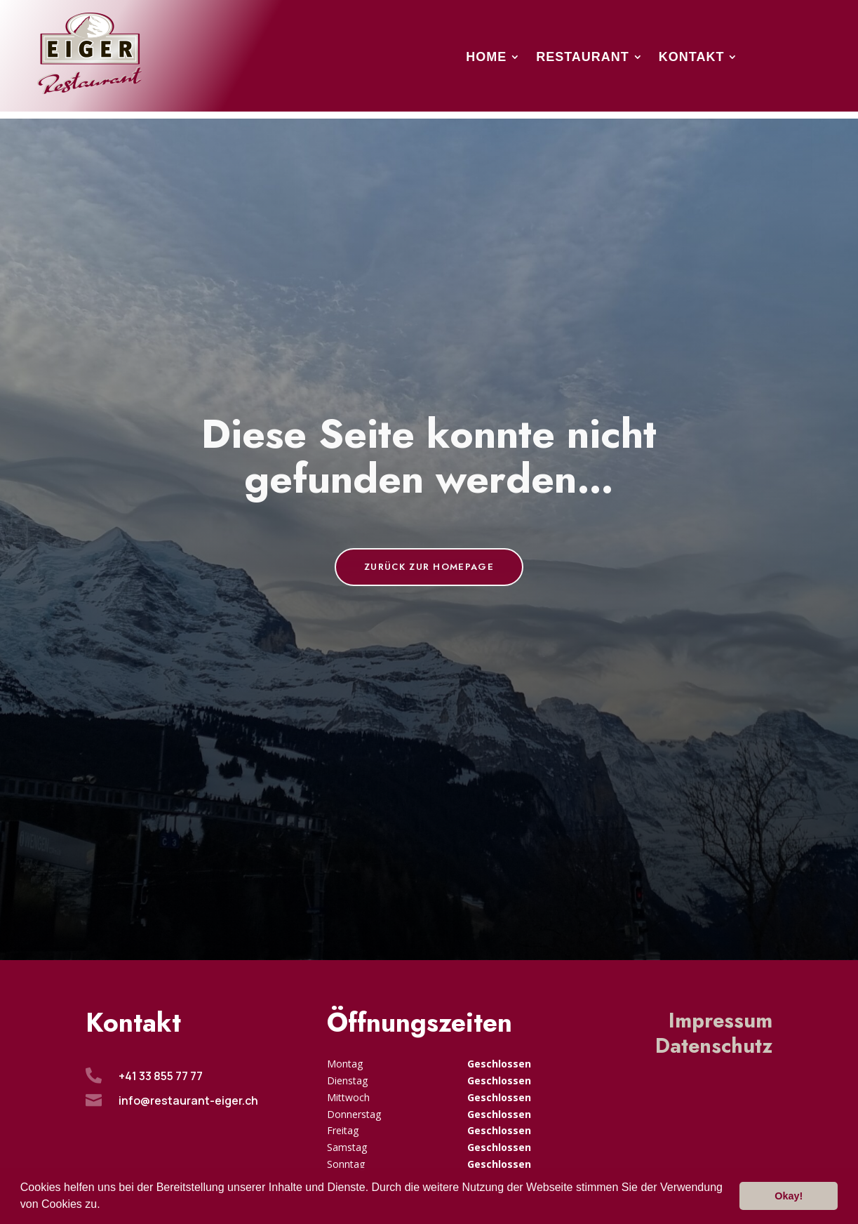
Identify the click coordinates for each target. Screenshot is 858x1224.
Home (486, 58)
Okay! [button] (789, 1196)
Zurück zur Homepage (429, 566)
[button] (105, 1206)
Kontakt (692, 58)
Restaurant (582, 58)
